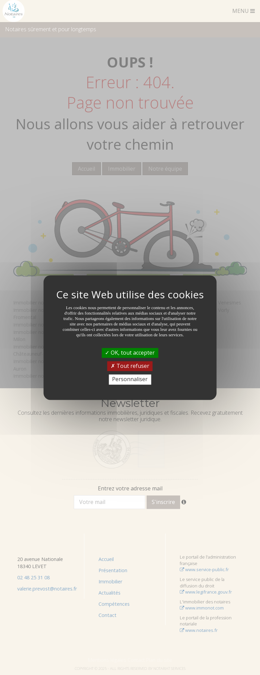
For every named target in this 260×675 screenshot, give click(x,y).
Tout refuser (130, 366)
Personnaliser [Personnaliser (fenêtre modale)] (130, 379)
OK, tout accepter (130, 352)
